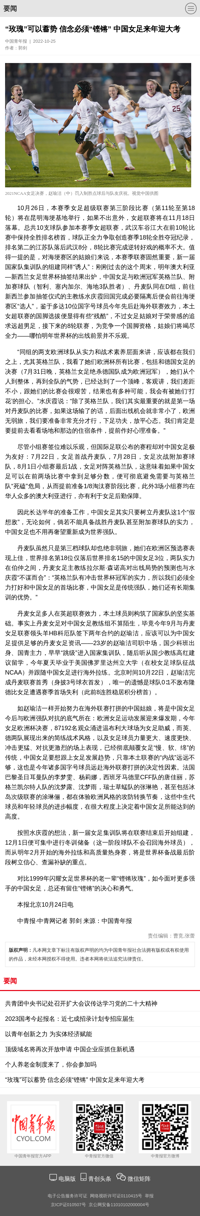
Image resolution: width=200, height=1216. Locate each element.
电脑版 (67, 1179)
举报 (149, 1195)
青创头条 (100, 1179)
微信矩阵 (139, 1179)
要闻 (10, 8)
